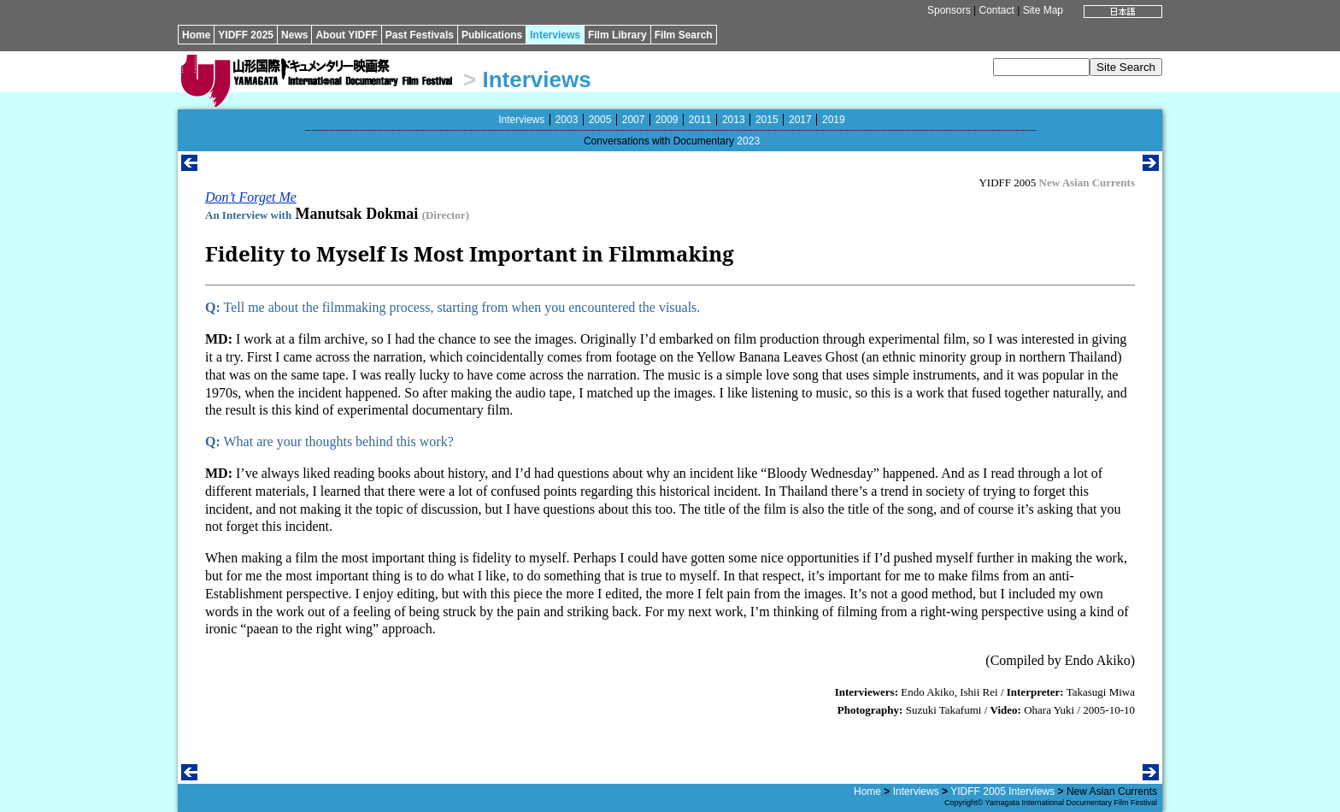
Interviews (555, 35)
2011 (700, 120)
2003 (567, 120)
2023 (748, 141)
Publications (491, 35)
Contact (996, 10)
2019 (833, 120)
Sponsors (949, 10)
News (294, 35)
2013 (733, 120)
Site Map (1043, 10)
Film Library (617, 35)
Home (196, 35)
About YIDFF (346, 35)
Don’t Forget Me (251, 197)
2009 (667, 120)
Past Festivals (419, 35)
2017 (800, 120)
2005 (600, 120)
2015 (767, 120)
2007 (633, 120)
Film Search (684, 35)
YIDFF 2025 (245, 35)
